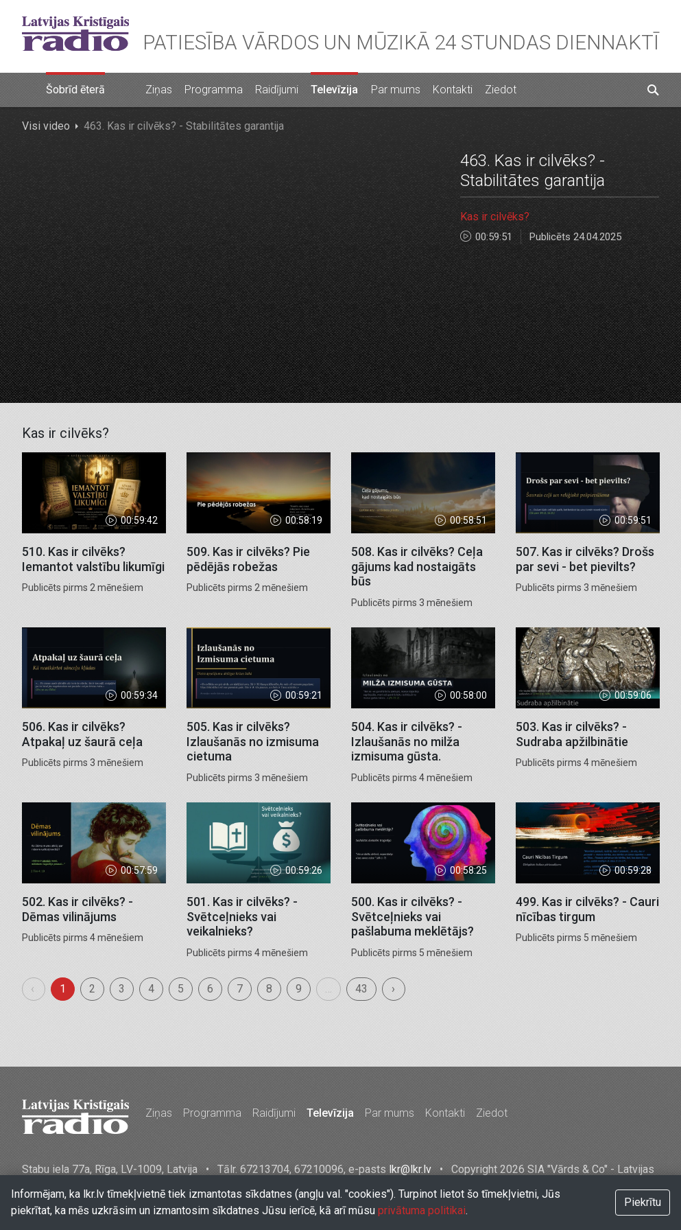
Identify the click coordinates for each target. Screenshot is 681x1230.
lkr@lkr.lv (410, 1169)
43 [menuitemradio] (361, 988)
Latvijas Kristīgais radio (75, 33)
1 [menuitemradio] (63, 988)
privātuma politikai (422, 1210)
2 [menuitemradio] (92, 988)
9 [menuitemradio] (299, 988)
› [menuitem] (393, 988)
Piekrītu (642, 1202)
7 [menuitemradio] (240, 988)
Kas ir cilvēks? (494, 216)
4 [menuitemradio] (151, 988)
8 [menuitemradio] (269, 988)
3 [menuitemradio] (122, 988)
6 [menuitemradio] (210, 988)
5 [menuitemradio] (181, 988)
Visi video (46, 125)
